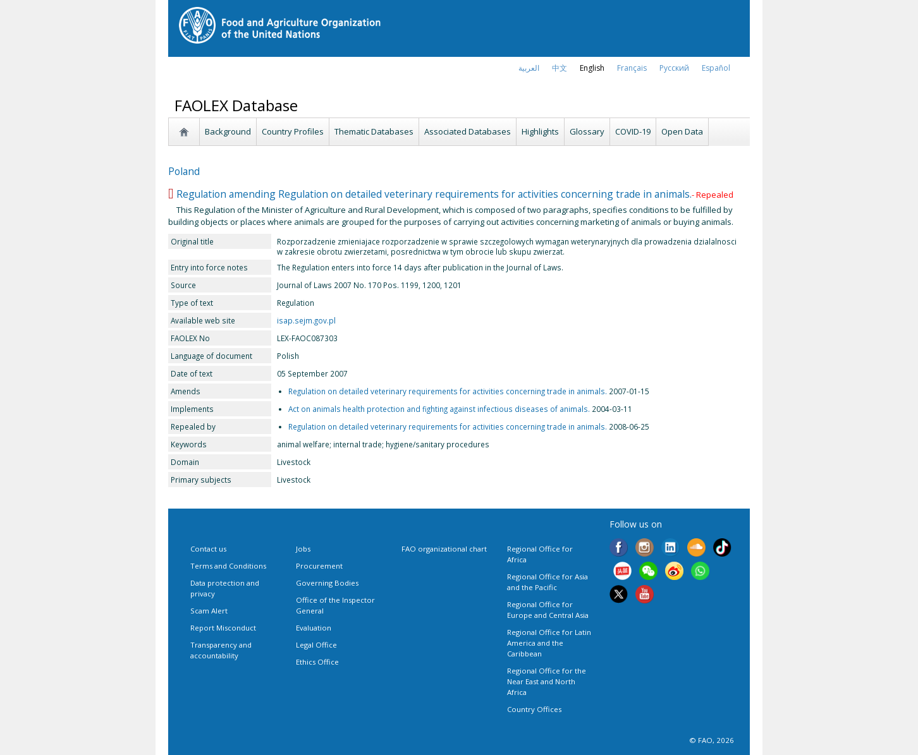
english (592, 68)
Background (228, 131)
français (632, 68)
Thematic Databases (373, 131)
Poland (184, 171)
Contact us (208, 548)
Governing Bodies (327, 583)
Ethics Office (317, 662)
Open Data (682, 131)
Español (716, 68)
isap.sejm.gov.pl (306, 320)
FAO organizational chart (444, 548)
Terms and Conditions (228, 566)
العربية (528, 68)
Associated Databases (467, 131)
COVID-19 (633, 131)
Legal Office (316, 644)
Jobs (303, 548)
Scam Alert (209, 610)
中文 (559, 68)
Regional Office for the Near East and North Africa (546, 681)
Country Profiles (293, 131)
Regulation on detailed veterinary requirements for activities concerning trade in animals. (447, 391)
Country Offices (534, 709)
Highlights (540, 131)
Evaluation (313, 627)
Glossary (587, 131)
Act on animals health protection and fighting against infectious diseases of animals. (439, 409)
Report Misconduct (223, 627)
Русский (674, 68)
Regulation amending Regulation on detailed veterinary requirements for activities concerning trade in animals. (434, 194)
